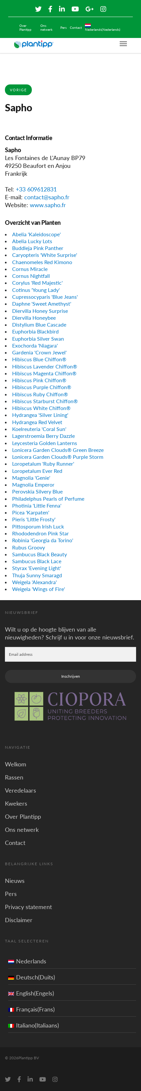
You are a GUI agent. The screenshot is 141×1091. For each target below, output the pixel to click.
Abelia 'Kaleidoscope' (36, 234)
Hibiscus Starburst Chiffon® (45, 401)
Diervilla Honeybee (34, 317)
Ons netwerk (46, 27)
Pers (63, 27)
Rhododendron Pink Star (40, 533)
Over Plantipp (25, 27)
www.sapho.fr (48, 204)
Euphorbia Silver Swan (38, 338)
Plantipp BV (28, 1057)
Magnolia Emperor (33, 484)
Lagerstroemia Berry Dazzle (43, 436)
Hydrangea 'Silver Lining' (40, 415)
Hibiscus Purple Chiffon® (41, 387)
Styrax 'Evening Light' (36, 568)
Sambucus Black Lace (36, 561)
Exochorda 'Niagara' (35, 345)
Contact (76, 27)
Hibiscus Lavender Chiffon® (44, 366)
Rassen (14, 777)
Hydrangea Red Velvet (37, 422)
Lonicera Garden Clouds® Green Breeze (58, 450)
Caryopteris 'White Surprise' (44, 255)
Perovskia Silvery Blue (37, 491)
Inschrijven (70, 676)
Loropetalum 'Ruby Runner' (43, 463)
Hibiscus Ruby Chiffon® (40, 394)
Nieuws (15, 880)
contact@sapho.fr (47, 197)
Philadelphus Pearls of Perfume (48, 498)
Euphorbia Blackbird (35, 331)
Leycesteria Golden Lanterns (44, 443)
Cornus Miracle (30, 269)
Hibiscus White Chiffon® (41, 408)
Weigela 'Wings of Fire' (38, 589)
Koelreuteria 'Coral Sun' (39, 429)
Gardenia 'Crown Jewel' (39, 352)
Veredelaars (20, 790)
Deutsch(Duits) (31, 977)
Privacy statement (28, 906)
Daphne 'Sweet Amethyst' (41, 303)
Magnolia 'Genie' (31, 477)
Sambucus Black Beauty (39, 554)
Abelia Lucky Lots (32, 241)
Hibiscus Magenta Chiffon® (44, 373)
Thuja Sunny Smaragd (37, 575)
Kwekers (16, 803)
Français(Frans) (31, 1009)
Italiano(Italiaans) (33, 1025)
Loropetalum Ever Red (37, 471)
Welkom (15, 764)
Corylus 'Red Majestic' (37, 282)
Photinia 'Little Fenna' (36, 505)
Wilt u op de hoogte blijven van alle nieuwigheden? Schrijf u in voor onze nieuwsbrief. (69, 633)
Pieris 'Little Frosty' (33, 519)
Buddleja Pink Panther (37, 248)
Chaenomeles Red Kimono (42, 262)
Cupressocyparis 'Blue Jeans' (45, 297)
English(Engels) (31, 993)
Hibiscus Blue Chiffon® (39, 359)
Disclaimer (18, 919)
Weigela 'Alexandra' (34, 582)
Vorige (18, 90)
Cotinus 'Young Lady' (36, 290)
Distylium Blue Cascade (39, 324)
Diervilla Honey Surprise (40, 311)
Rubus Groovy (28, 547)
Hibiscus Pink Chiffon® (39, 380)
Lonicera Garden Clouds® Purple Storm (57, 457)
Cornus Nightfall (31, 276)
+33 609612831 (36, 189)
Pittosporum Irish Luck (38, 526)
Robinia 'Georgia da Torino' (42, 540)
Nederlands (27, 961)
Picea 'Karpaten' (30, 512)
